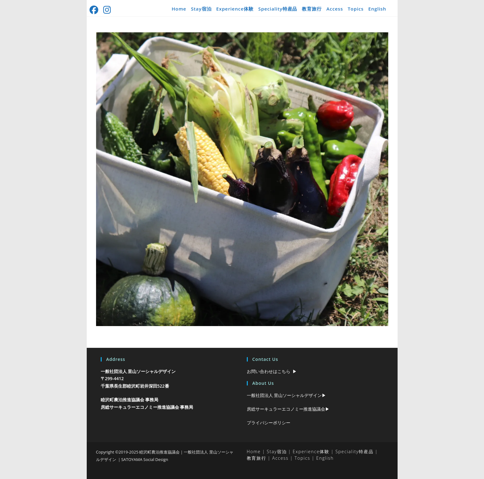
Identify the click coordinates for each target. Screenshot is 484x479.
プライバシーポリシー (268, 423)
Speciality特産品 (277, 9)
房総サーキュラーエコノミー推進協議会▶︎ (288, 409)
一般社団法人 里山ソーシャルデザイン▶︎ (286, 395)
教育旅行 (312, 9)
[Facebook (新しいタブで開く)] (95, 10)
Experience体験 (234, 9)
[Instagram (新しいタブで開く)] (107, 10)
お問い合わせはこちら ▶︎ (272, 371)
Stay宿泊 (201, 9)
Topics (355, 9)
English (377, 9)
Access (334, 9)
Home (179, 9)
